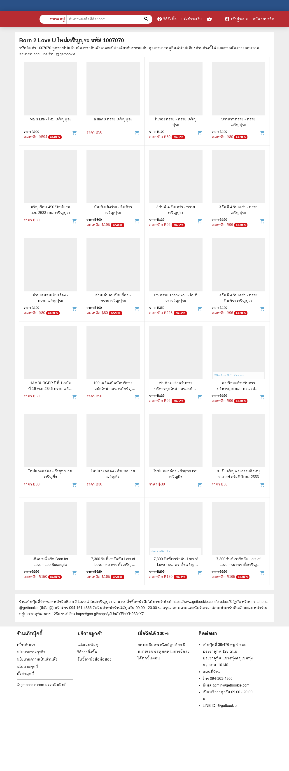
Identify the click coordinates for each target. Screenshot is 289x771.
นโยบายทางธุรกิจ (31, 652)
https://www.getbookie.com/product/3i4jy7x (207, 602)
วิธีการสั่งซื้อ (87, 652)
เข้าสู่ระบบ (236, 19)
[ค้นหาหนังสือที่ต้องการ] (146, 19)
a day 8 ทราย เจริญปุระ (113, 119)
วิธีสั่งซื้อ (167, 19)
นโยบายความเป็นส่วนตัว (37, 659)
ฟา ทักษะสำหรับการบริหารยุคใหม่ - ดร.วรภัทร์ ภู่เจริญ (175, 388)
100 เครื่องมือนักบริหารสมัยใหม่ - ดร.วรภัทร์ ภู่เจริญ (113, 388)
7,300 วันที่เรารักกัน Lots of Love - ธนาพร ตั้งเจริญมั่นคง (113, 564)
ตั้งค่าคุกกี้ (25, 674)
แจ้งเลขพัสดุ (87, 645)
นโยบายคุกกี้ (27, 666)
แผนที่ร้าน (211, 672)
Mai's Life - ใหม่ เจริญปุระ (50, 119)
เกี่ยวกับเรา (26, 645)
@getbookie (227, 706)
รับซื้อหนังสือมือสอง (94, 659)
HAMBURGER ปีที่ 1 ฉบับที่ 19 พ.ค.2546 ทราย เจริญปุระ (50, 388)
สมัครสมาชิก (263, 19)
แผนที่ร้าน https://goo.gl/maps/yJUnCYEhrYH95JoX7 (101, 614)
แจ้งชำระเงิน (191, 19)
